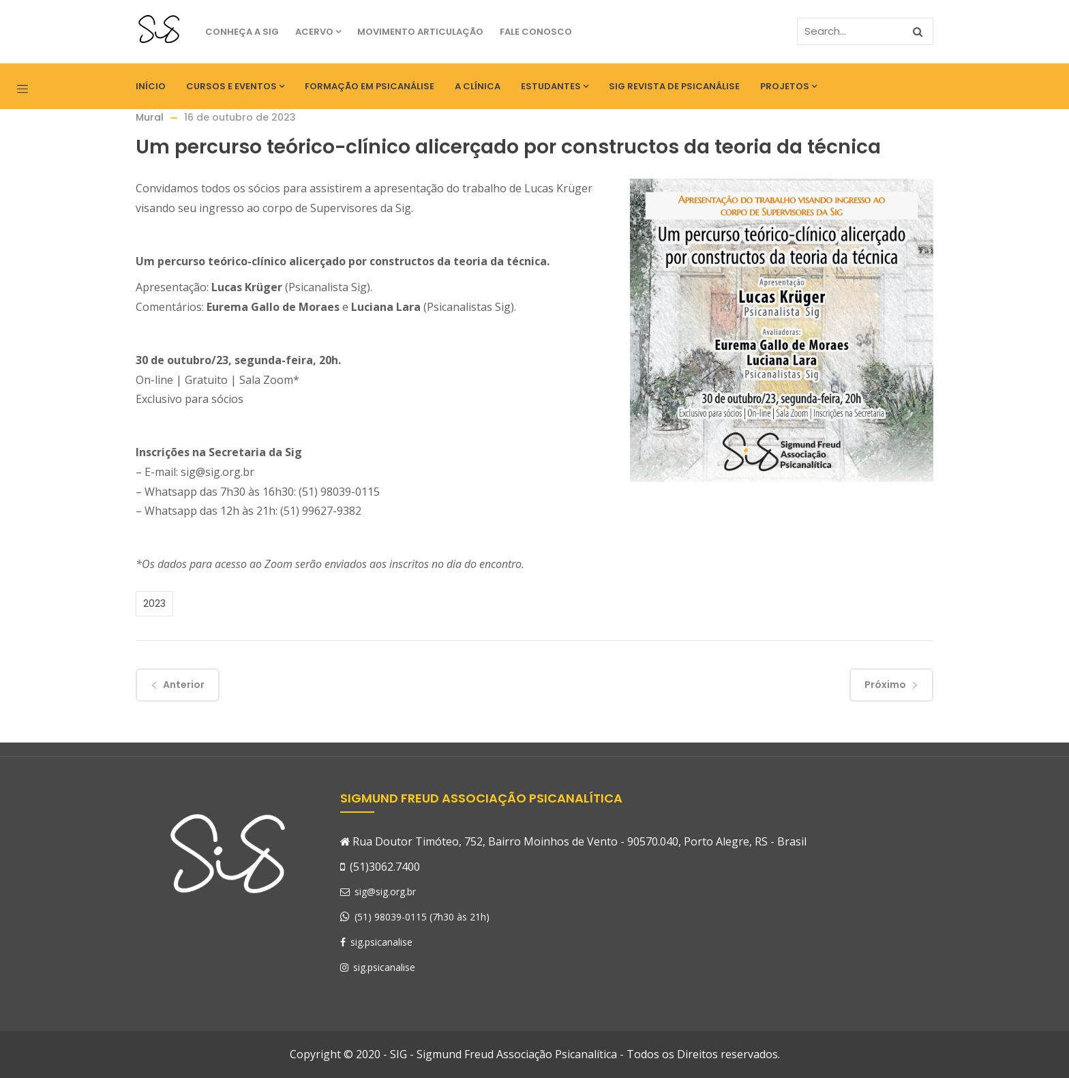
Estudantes (554, 86)
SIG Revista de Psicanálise (674, 86)
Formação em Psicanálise (369, 86)
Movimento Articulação (420, 31)
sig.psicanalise (376, 941)
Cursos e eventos (235, 86)
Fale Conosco (536, 31)
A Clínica (477, 86)
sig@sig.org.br (378, 891)
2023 (154, 603)
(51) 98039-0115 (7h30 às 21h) (422, 916)
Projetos (788, 86)
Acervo (318, 31)
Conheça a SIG (242, 31)
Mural (150, 117)
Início (151, 86)
